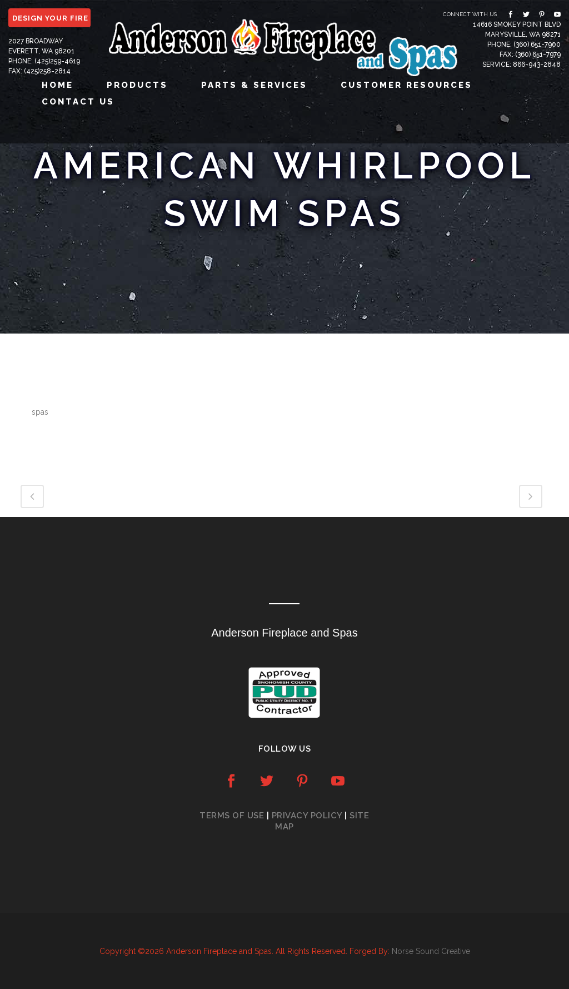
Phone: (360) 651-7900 (524, 44)
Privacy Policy (307, 816)
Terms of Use (231, 816)
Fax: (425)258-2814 (39, 71)
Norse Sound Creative (431, 951)
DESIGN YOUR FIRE (50, 18)
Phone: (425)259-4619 (44, 61)
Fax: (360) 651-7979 (530, 54)
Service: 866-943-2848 (521, 64)
